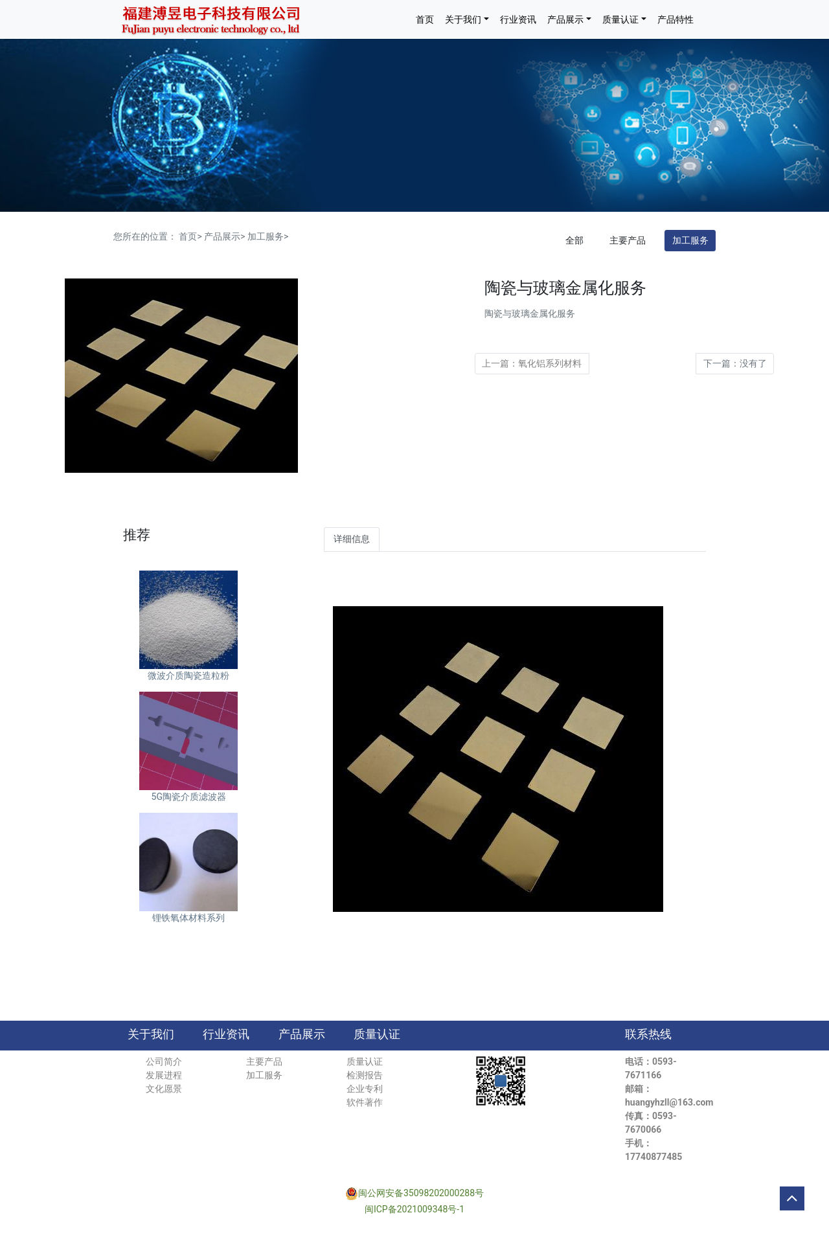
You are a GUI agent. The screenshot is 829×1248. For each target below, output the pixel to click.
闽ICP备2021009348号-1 (414, 1209)
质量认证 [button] (620, 19)
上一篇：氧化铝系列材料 (532, 363)
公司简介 (164, 1061)
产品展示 (301, 1034)
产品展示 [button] (565, 19)
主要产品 (627, 240)
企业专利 (364, 1088)
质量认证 (377, 1034)
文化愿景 (164, 1088)
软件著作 (364, 1102)
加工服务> (267, 236)
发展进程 (164, 1075)
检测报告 (364, 1075)
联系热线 (648, 1034)
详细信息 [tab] (352, 539)
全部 (574, 240)
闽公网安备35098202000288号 (421, 1193)
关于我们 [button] (463, 19)
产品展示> (224, 236)
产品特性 (675, 19)
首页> (190, 236)
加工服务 (690, 240)
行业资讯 (518, 19)
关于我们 (151, 1034)
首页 (425, 19)
